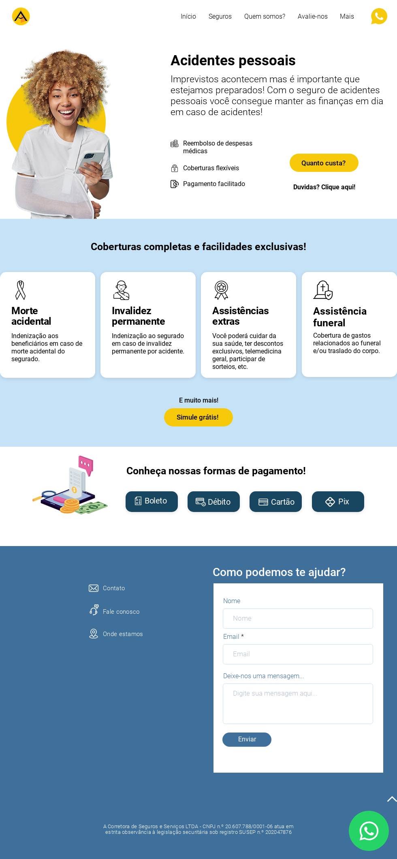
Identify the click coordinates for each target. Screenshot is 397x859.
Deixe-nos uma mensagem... (263, 676)
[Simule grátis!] (198, 417)
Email (231, 637)
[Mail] (369, 831)
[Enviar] (246, 740)
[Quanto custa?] (324, 163)
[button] (347, 16)
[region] (152, 501)
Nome (231, 601)
